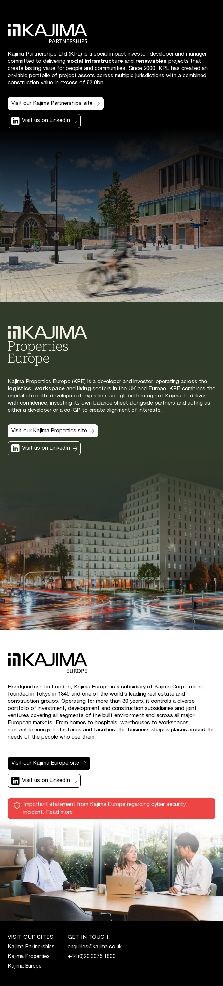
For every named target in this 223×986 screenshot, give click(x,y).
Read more (59, 812)
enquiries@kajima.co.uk (95, 947)
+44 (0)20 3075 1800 (92, 956)
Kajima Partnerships (31, 947)
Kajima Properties (29, 956)
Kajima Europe (25, 966)
